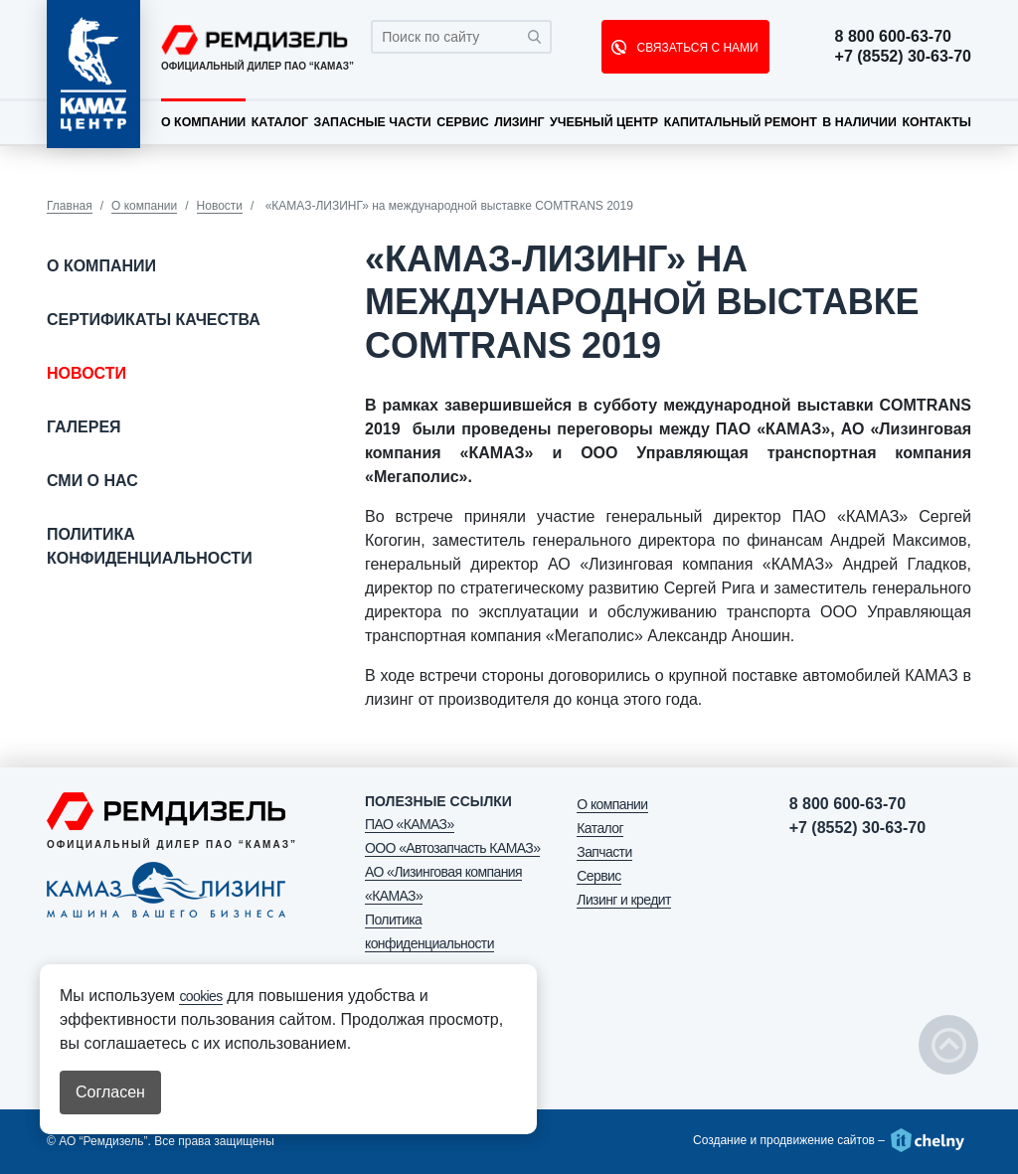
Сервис (462, 122)
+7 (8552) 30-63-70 (903, 57)
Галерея (84, 427)
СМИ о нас (92, 480)
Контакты (936, 122)
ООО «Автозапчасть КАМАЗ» (452, 848)
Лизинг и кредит (623, 900)
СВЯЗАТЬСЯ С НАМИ (695, 48)
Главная (69, 206)
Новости (220, 206)
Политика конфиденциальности (150, 546)
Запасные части (371, 122)
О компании (203, 122)
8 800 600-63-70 (893, 37)
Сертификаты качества (153, 319)
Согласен (110, 1092)
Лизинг (519, 122)
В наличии (859, 122)
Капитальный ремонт (740, 122)
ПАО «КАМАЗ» (409, 824)
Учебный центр (604, 122)
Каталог (280, 122)
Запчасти (604, 852)
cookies (200, 996)
